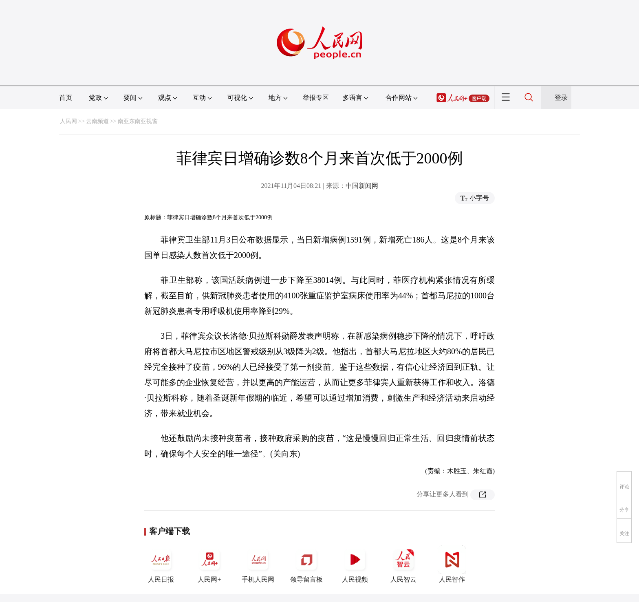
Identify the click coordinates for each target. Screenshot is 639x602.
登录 (561, 97)
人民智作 (452, 564)
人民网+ (209, 564)
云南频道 (97, 121)
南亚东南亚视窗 (138, 121)
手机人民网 (258, 564)
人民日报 (161, 564)
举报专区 (316, 97)
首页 (65, 97)
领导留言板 (306, 564)
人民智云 (403, 564)
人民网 (68, 121)
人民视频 (355, 564)
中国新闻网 (362, 185)
